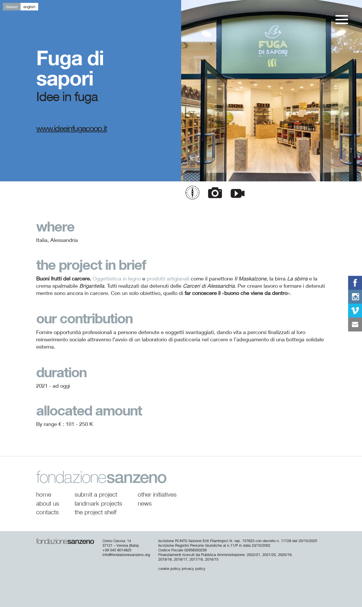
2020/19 (284, 554)
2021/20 (269, 554)
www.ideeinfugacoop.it (71, 128)
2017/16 (196, 559)
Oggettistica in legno (117, 278)
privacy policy (193, 568)
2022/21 (253, 554)
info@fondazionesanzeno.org (126, 554)
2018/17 (180, 559)
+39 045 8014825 (116, 550)
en (29, 6)
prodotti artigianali (168, 278)
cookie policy (169, 568)
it (12, 6)
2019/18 (165, 559)
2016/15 (211, 559)
